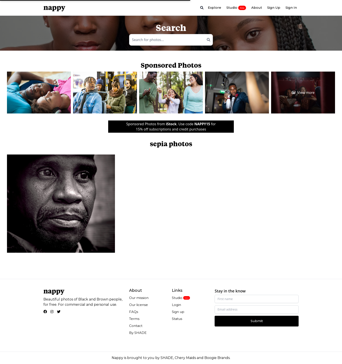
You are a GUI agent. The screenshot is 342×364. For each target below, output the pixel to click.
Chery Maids (185, 358)
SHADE (167, 358)
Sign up (178, 312)
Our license (138, 305)
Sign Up (273, 7)
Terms (134, 319)
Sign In (291, 7)
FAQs (133, 312)
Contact (135, 326)
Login (176, 305)
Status (177, 319)
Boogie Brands (217, 358)
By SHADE (138, 333)
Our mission (139, 298)
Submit (257, 321)
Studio (236, 7)
